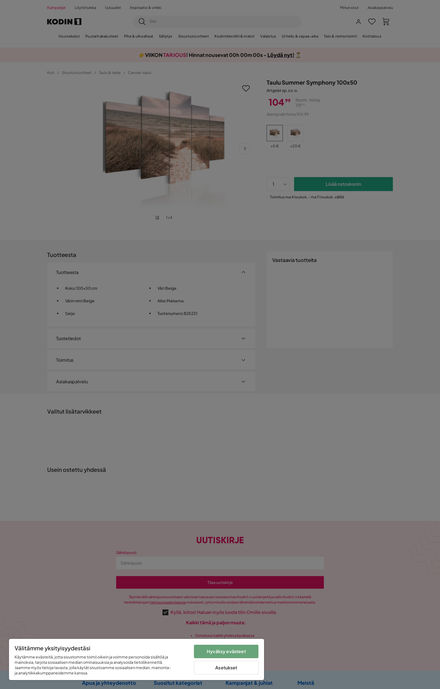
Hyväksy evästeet (226, 651)
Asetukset (226, 668)
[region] (136, 659)
